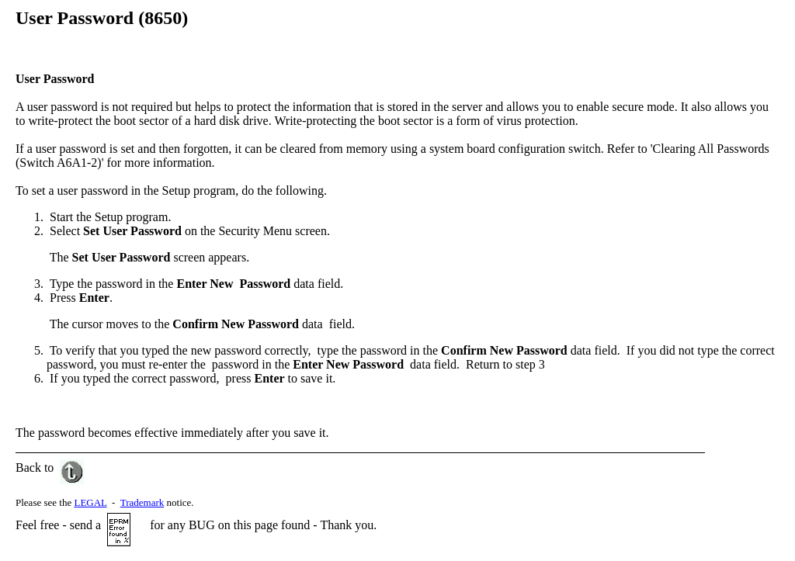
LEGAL (90, 502)
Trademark (142, 502)
